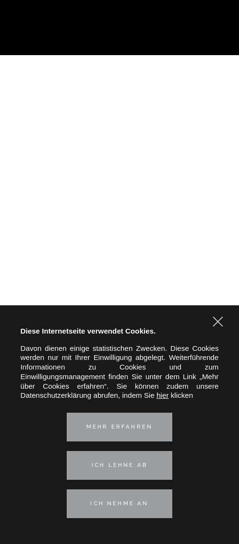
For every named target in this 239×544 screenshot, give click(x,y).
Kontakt (120, 245)
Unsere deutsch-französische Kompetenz (119, 212)
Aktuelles (119, 228)
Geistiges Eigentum (119, 164)
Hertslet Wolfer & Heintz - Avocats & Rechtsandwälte (120, 29)
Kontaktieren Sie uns (218, 39)
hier (162, 395)
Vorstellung (119, 103)
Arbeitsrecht (119, 175)
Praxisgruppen (119, 120)
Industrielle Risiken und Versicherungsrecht (119, 153)
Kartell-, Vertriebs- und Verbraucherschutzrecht (119, 142)
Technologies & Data (119, 196)
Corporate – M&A (119, 131)
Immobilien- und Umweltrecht (119, 185)
